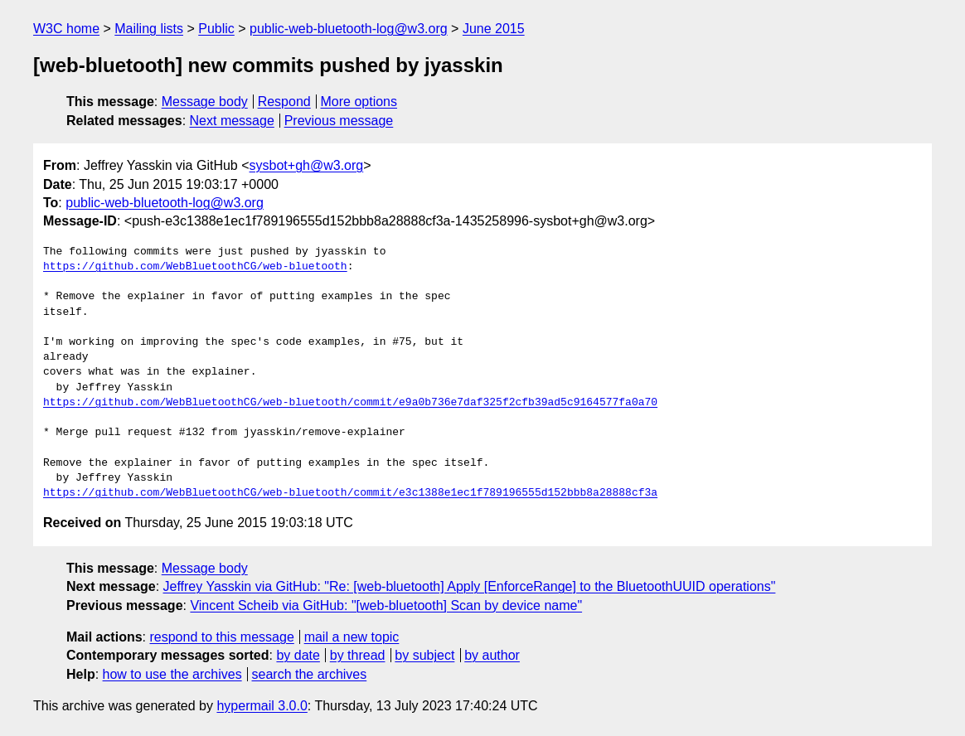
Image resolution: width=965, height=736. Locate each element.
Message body (205, 101)
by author (492, 655)
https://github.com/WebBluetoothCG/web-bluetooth (195, 266)
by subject (424, 655)
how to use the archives (172, 674)
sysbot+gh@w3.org (307, 165)
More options (359, 101)
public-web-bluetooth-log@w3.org (349, 29)
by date (297, 655)
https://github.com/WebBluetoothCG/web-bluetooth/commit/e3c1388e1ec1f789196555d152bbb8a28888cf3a (350, 493)
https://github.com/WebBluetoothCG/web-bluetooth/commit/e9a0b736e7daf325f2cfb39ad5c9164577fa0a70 (350, 402)
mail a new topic (352, 637)
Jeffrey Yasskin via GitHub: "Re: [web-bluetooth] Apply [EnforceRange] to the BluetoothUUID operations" (469, 586)
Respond (284, 101)
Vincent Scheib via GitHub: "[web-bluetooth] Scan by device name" (386, 605)
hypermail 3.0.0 (261, 706)
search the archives (309, 674)
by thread (358, 655)
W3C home (66, 29)
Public (216, 29)
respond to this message (221, 637)
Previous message (339, 121)
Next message (232, 121)
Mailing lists (148, 29)
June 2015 (494, 29)
